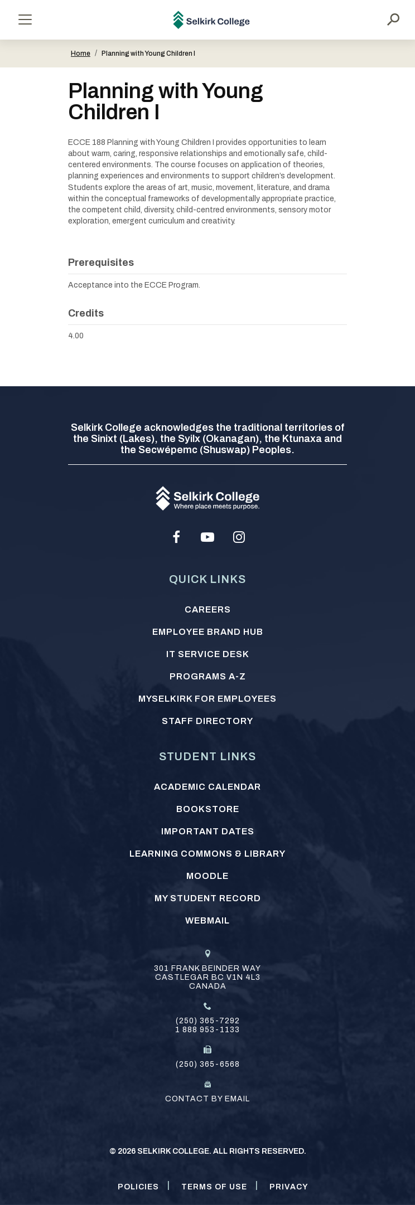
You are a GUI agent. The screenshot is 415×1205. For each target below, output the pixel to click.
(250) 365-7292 (208, 1021)
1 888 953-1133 (207, 1030)
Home (80, 53)
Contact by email (207, 1099)
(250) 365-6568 (208, 1064)
